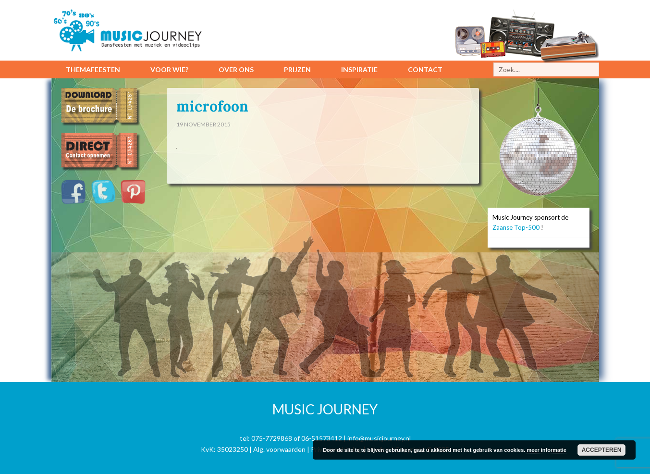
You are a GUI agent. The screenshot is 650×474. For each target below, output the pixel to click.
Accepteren (602, 450)
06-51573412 (321, 438)
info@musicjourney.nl (379, 438)
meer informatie (546, 450)
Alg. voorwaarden (279, 449)
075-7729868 (271, 438)
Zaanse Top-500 (516, 227)
